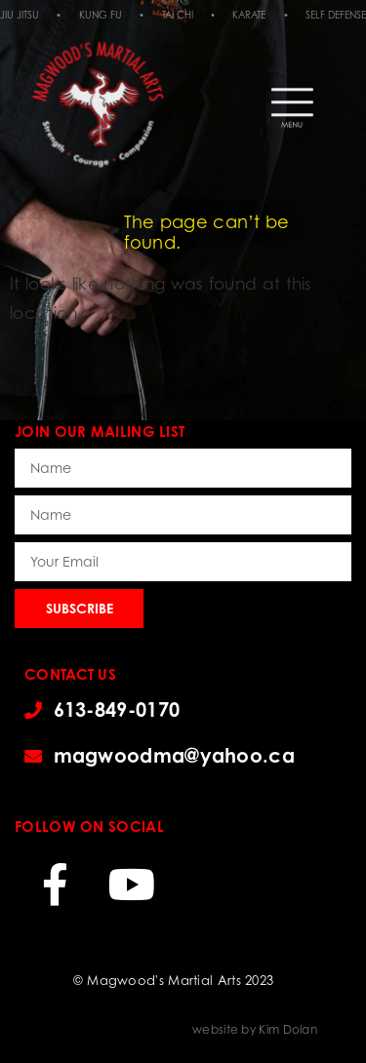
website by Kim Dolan (254, 1029)
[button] (292, 98)
